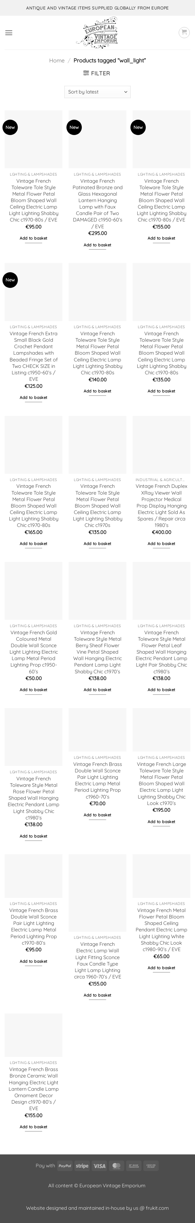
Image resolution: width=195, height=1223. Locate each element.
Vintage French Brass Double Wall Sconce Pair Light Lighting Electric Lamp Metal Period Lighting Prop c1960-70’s (97, 780)
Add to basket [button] (33, 238)
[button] (9, 33)
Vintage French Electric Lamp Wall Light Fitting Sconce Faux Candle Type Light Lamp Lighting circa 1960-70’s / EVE (97, 960)
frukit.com (157, 1208)
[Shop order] (97, 92)
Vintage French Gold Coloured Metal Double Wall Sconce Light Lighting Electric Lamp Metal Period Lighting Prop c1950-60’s (34, 652)
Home (57, 60)
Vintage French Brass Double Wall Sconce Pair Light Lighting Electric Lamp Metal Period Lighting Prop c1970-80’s (33, 926)
